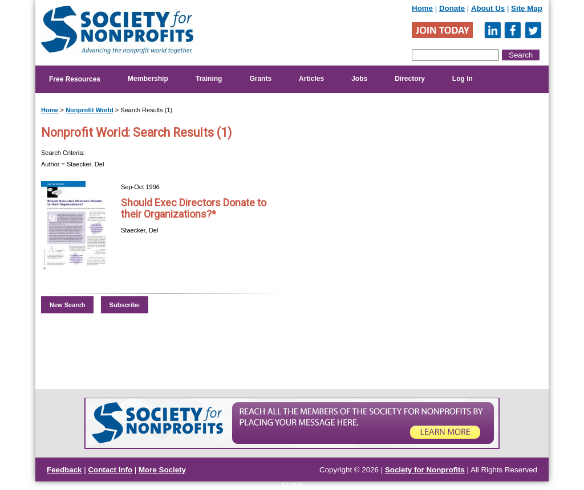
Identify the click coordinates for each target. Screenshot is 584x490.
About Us (488, 8)
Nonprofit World (89, 110)
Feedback (64, 470)
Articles (311, 79)
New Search (67, 304)
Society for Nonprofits (425, 470)
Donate (452, 8)
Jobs (359, 79)
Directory (410, 79)
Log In (462, 79)
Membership (148, 79)
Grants (260, 79)
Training (209, 79)
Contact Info (110, 470)
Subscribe (125, 304)
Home (422, 8)
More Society (162, 470)
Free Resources (74, 79)
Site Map (526, 8)
